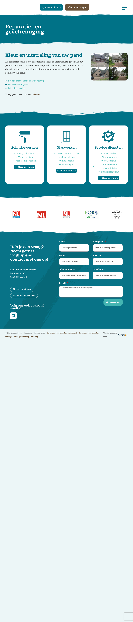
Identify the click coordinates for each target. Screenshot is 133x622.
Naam (62, 242)
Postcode (97, 255)
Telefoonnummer (67, 269)
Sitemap (34, 337)
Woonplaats (99, 242)
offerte (36, 94)
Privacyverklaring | (22, 337)
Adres (62, 255)
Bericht (63, 283)
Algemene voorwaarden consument (62, 333)
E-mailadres (99, 269)
